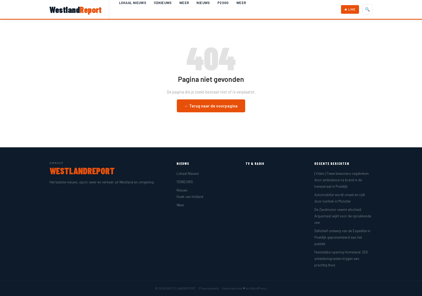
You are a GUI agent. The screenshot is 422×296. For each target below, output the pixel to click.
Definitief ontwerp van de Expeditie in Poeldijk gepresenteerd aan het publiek (342, 237)
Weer (184, 3)
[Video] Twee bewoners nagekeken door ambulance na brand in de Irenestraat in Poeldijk (341, 180)
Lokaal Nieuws (132, 3)
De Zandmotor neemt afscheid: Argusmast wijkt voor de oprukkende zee (342, 216)
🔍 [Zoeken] (367, 9)
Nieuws (203, 3)
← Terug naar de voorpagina (211, 105)
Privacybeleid (209, 288)
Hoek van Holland (190, 196)
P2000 (223, 3)
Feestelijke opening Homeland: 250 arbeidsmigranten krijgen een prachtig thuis (341, 258)
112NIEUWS (163, 3)
